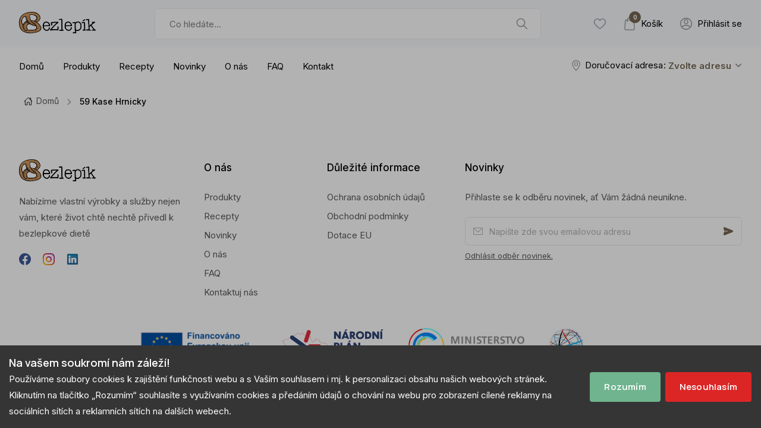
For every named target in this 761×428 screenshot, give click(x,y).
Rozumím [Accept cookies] (625, 386)
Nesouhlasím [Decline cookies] (708, 386)
